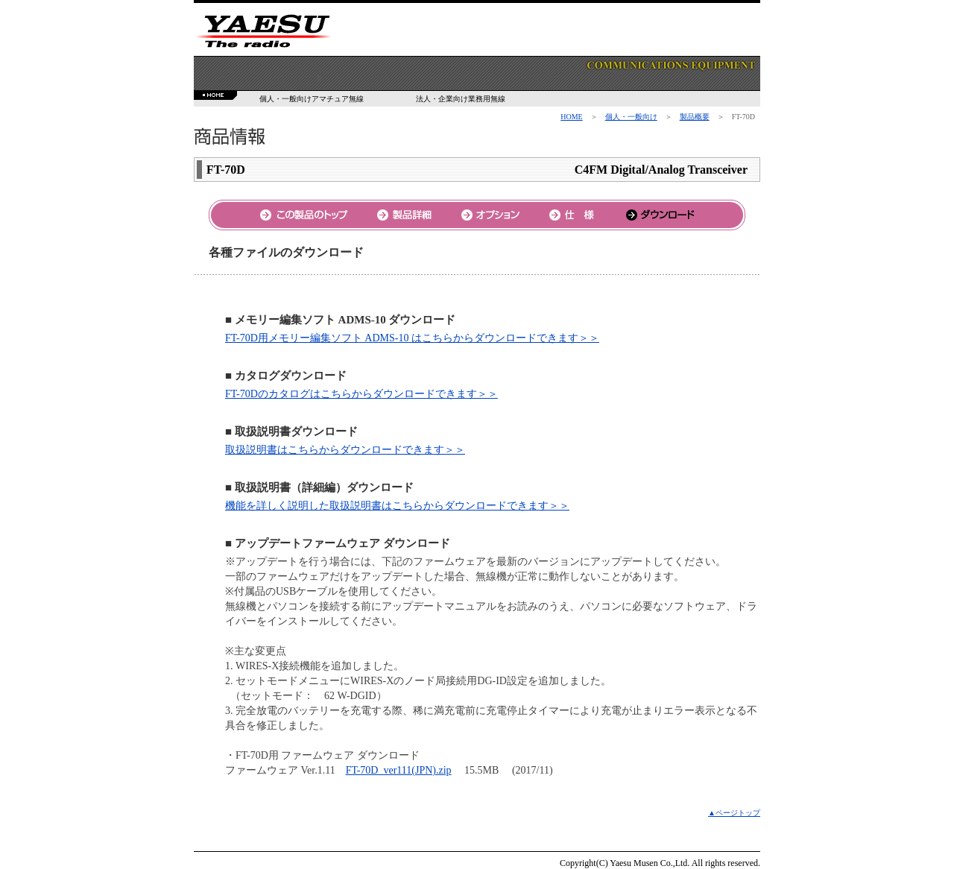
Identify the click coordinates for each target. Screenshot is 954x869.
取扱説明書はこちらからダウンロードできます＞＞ (345, 449)
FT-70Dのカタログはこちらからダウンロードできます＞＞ (361, 393)
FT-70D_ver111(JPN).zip (399, 770)
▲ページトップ (734, 813)
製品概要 (695, 117)
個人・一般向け (631, 117)
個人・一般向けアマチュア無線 (311, 99)
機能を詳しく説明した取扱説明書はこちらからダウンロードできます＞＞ (397, 505)
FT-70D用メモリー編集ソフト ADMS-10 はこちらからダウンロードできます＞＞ (412, 338)
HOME (571, 117)
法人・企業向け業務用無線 (460, 99)
